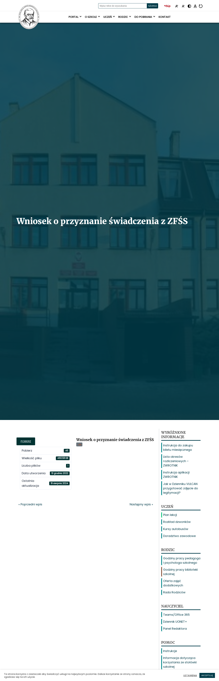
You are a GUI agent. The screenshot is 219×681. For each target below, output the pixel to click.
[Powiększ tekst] (176, 6)
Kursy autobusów (175, 529)
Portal (75, 17)
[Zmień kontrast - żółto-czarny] (189, 6)
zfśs (79, 444)
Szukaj (152, 6)
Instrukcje (170, 651)
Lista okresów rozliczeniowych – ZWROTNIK (176, 461)
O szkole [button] (93, 17)
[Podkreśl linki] (195, 6)
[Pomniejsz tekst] (183, 6)
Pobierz (26, 441)
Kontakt (164, 17)
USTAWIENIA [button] (190, 675)
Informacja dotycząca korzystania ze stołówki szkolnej (180, 662)
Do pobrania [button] (145, 17)
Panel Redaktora (175, 629)
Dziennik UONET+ (175, 622)
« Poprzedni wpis (30, 504)
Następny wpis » (141, 504)
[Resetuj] (200, 6)
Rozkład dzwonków (177, 522)
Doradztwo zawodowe (179, 536)
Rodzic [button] (125, 17)
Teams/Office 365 (176, 615)
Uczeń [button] (109, 17)
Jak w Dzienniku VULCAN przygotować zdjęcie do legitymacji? (180, 488)
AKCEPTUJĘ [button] (207, 675)
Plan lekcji (170, 515)
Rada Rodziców (174, 592)
